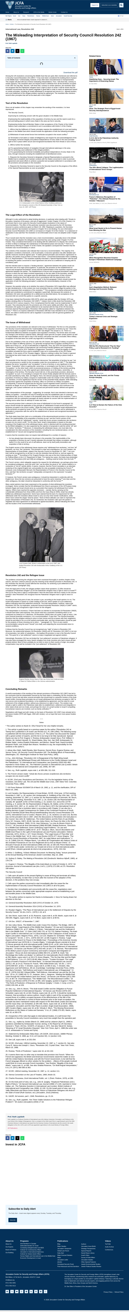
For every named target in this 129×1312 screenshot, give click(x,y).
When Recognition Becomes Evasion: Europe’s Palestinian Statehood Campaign (105, 258)
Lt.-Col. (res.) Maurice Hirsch (97, 142)
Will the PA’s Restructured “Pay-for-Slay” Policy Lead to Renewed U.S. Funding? (105, 346)
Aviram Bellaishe (94, 261)
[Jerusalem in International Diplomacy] (37, 1252)
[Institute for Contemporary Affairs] (37, 1250)
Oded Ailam (92, 291)
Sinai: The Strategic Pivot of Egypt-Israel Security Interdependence (104, 109)
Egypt (90, 106)
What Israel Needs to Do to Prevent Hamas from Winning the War (105, 229)
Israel (90, 401)
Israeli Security (93, 135)
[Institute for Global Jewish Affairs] (37, 1254)
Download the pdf (70, 73)
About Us (16, 12)
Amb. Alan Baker (94, 203)
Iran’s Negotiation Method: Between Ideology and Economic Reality (103, 287)
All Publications (12, 1128)
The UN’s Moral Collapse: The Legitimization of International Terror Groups (106, 168)
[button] (8, 51)
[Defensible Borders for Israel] (37, 1246)
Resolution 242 (27, 29)
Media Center (53, 12)
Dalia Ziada (92, 113)
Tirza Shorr (92, 171)
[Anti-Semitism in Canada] (37, 1244)
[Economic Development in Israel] (37, 1258)
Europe (91, 255)
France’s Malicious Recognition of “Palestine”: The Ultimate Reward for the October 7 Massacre (104, 198)
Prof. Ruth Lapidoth (11, 43)
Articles (12, 24)
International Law (13, 29)
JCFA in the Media (38, 12)
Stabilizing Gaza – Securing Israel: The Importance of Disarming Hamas (104, 80)
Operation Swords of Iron (96, 313)
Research (26, 12)
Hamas (91, 77)
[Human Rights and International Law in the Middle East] (37, 1256)
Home (7, 12)
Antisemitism (93, 165)
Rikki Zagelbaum (112, 142)
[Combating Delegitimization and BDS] (37, 1248)
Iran (90, 284)
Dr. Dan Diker (93, 83)
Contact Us (64, 12)
